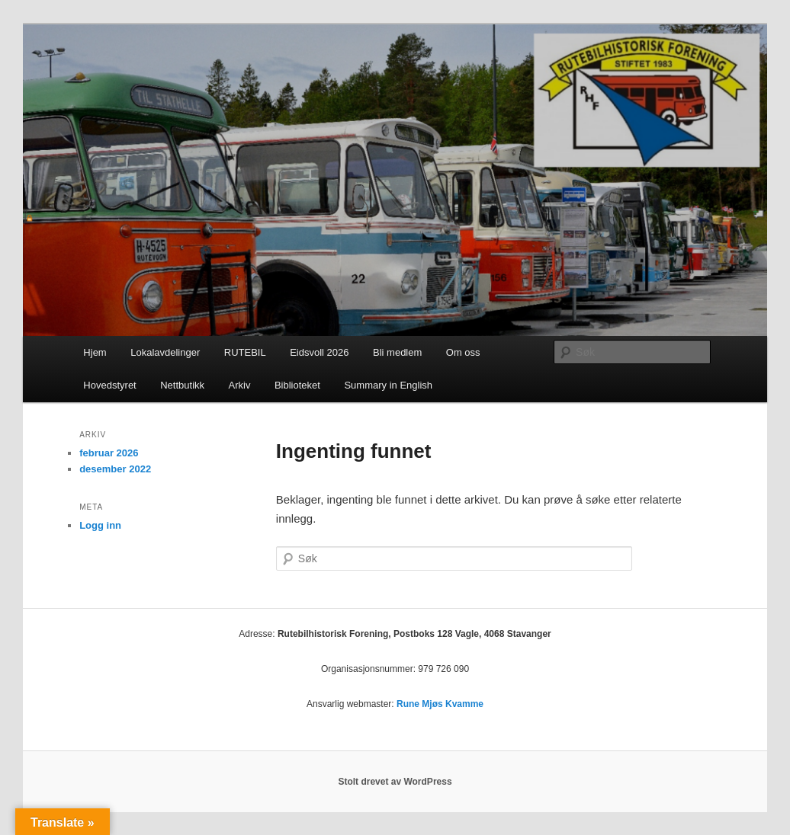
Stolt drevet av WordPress (394, 781)
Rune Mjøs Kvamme (440, 704)
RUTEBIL (245, 352)
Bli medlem (397, 352)
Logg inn (100, 525)
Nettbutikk (182, 385)
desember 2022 (115, 469)
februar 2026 (108, 453)
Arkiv (240, 385)
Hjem (94, 352)
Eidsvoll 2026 (319, 352)
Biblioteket (297, 385)
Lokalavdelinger (165, 352)
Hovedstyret (109, 385)
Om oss (463, 352)
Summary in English (388, 385)
